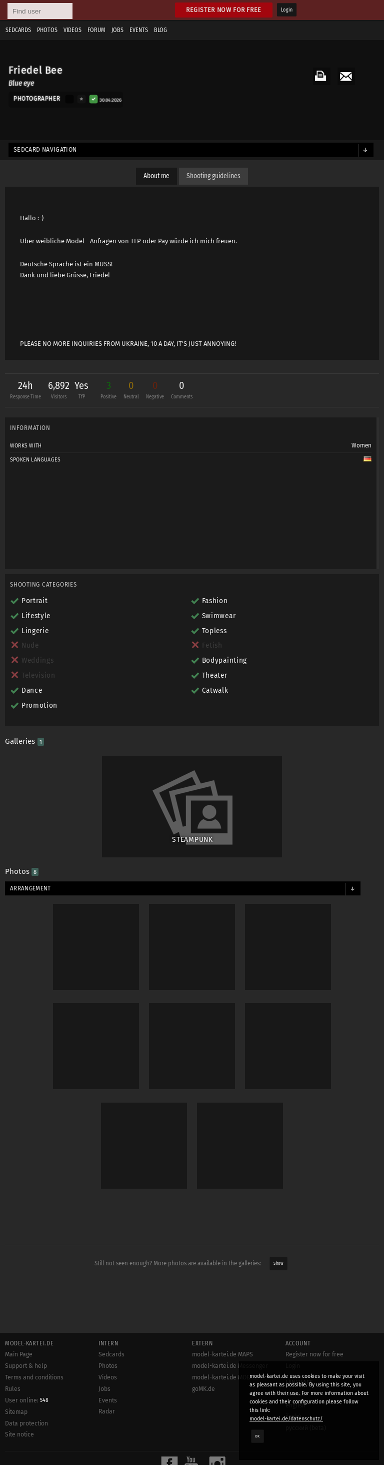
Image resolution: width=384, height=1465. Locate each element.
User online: (26, 1400)
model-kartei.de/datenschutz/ (286, 1418)
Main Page (18, 1354)
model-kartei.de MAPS (222, 1354)
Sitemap (16, 1411)
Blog (160, 30)
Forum (97, 30)
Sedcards (18, 30)
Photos (47, 30)
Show (278, 1263)
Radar (106, 1411)
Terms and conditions (34, 1377)
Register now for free (224, 10)
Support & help (26, 1365)
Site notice (19, 1434)
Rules (12, 1388)
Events (139, 30)
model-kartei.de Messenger (230, 1365)
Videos (73, 30)
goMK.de (203, 1388)
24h (25, 391)
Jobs (118, 30)
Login (286, 10)
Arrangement (30, 888)
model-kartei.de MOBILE (225, 1377)
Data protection (26, 1423)
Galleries (24, 741)
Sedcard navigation (45, 149)
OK (257, 1435)
